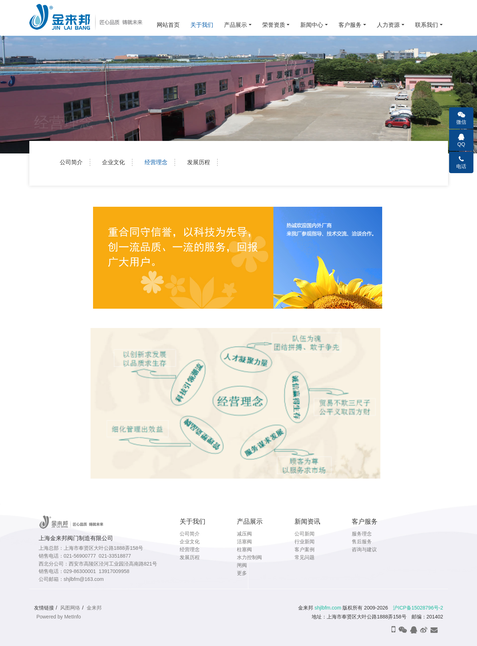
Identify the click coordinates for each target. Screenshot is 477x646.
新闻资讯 (307, 521)
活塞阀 (244, 541)
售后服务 (362, 541)
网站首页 (168, 25)
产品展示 (235, 25)
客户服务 (350, 25)
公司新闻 (305, 534)
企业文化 (113, 162)
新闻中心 (311, 25)
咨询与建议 (364, 549)
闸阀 (242, 565)
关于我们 (201, 25)
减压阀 (244, 534)
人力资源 (388, 25)
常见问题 (305, 557)
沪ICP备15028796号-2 (418, 608)
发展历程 (198, 162)
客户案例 (305, 549)
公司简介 (71, 162)
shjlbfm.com (328, 608)
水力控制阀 (249, 557)
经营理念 (156, 162)
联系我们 (426, 25)
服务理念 (362, 534)
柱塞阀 (244, 549)
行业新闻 (305, 541)
